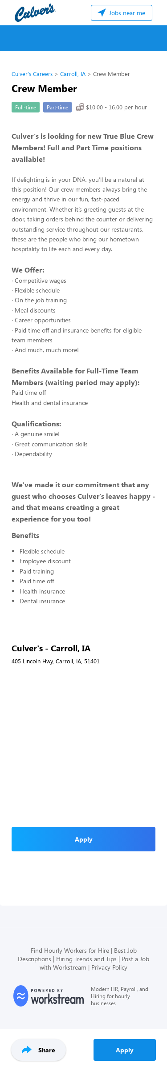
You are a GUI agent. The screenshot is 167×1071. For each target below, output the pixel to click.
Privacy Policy (109, 967)
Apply (125, 1050)
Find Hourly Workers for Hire (70, 950)
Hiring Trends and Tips (86, 959)
